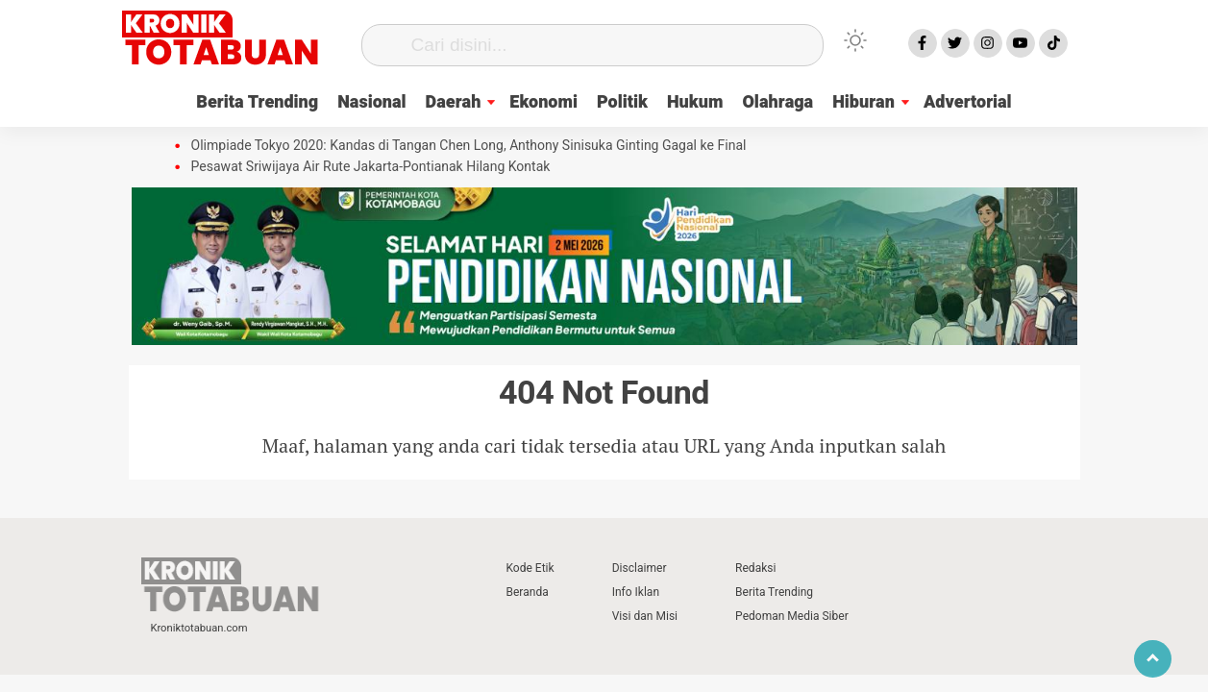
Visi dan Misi (645, 616)
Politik (622, 102)
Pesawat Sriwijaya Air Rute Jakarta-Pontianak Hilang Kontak (371, 167)
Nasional (371, 102)
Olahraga (777, 102)
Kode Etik (530, 568)
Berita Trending (257, 102)
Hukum (695, 102)
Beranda (527, 592)
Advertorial (968, 102)
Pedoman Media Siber (792, 616)
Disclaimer (639, 568)
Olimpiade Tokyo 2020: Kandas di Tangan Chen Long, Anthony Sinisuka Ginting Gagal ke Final (469, 146)
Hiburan (863, 102)
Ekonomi (543, 102)
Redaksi (755, 568)
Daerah (453, 102)
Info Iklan (635, 592)
